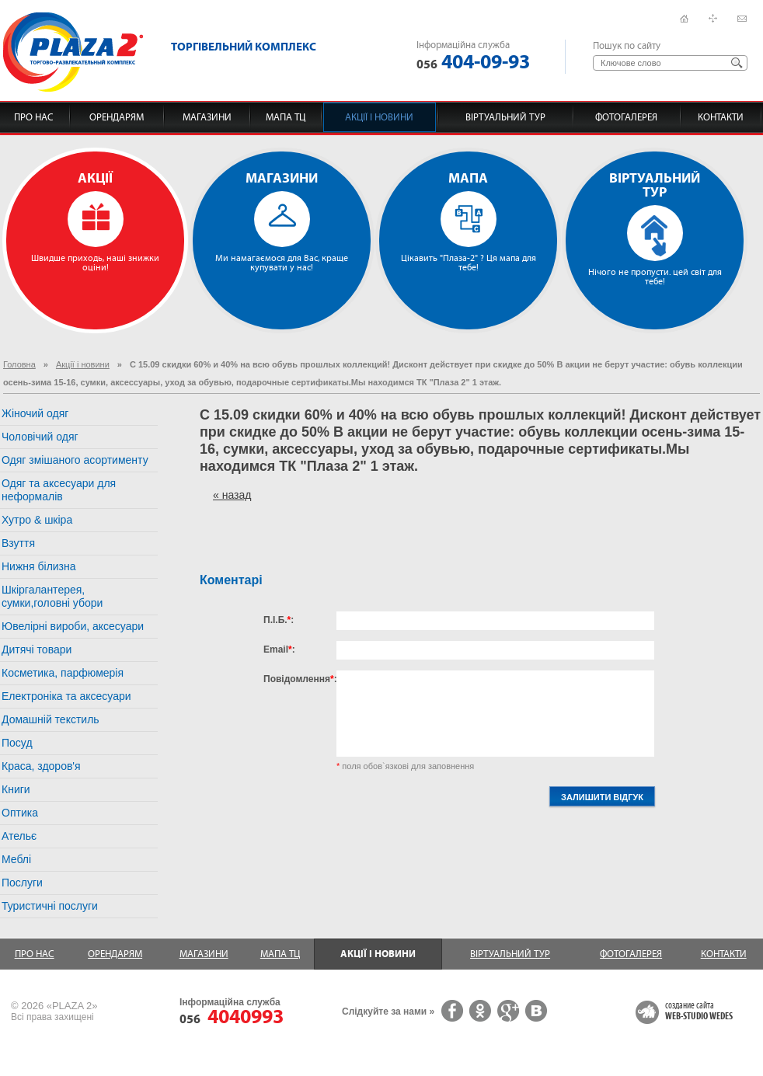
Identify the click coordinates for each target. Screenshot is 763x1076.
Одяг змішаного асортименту (75, 460)
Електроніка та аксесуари (66, 696)
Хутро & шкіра (37, 520)
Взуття (18, 543)
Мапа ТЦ (285, 117)
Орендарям (116, 117)
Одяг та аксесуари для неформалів (59, 490)
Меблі (16, 859)
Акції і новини (379, 117)
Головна (19, 364)
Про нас (34, 117)
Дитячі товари (36, 649)
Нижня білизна (39, 566)
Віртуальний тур (505, 117)
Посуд (17, 742)
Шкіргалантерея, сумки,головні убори (52, 596)
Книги (16, 789)
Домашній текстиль (50, 719)
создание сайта (699, 1011)
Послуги (22, 882)
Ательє (19, 836)
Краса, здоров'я (41, 766)
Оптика (20, 812)
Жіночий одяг (35, 413)
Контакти (721, 117)
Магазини (207, 117)
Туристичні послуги (50, 906)
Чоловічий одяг (40, 436)
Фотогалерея (626, 117)
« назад (232, 495)
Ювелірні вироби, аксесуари (73, 626)
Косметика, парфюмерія (63, 673)
